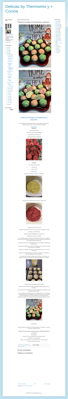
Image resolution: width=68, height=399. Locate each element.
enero (9, 102)
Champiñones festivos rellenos (9, 64)
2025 (8, 47)
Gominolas (57, 32)
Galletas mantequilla (10, 84)
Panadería (57, 39)
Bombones (23, 346)
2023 (8, 50)
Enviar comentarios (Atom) (27, 385)
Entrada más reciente (22, 383)
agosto (9, 91)
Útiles (57, 52)
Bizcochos (57, 24)
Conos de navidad (9, 80)
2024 (8, 48)
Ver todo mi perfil (8, 42)
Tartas (57, 49)
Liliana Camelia (10, 34)
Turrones (57, 50)
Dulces (57, 29)
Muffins (57, 36)
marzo (9, 99)
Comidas (57, 28)
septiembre (10, 90)
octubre (9, 88)
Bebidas (57, 22)
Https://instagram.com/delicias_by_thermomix (34, 339)
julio (8, 93)
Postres (57, 46)
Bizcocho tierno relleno (10, 72)
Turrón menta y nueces (10, 61)
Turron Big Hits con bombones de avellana (10, 58)
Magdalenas (58, 35)
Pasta (57, 45)
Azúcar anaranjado (9, 74)
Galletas (57, 31)
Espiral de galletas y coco (9, 77)
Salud (57, 48)
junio (9, 94)
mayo (9, 96)
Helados (57, 33)
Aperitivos (57, 21)
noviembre (10, 86)
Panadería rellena (59, 43)
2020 (8, 104)
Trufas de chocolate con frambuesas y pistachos (10, 68)
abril (8, 97)
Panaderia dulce (58, 40)
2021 (8, 53)
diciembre (9, 54)
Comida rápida (58, 27)
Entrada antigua (47, 383)
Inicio (35, 383)
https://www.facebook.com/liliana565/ (34, 336)
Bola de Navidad (10, 82)
